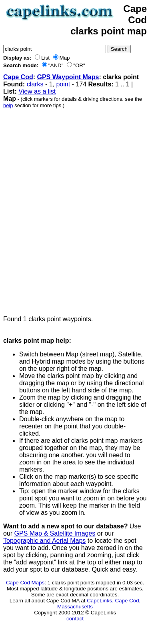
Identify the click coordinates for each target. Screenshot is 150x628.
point (63, 84)
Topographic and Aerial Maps (44, 540)
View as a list (37, 91)
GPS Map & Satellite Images (55, 533)
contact (75, 619)
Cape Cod (18, 77)
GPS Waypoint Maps (68, 77)
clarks (35, 84)
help (8, 105)
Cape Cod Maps (25, 583)
